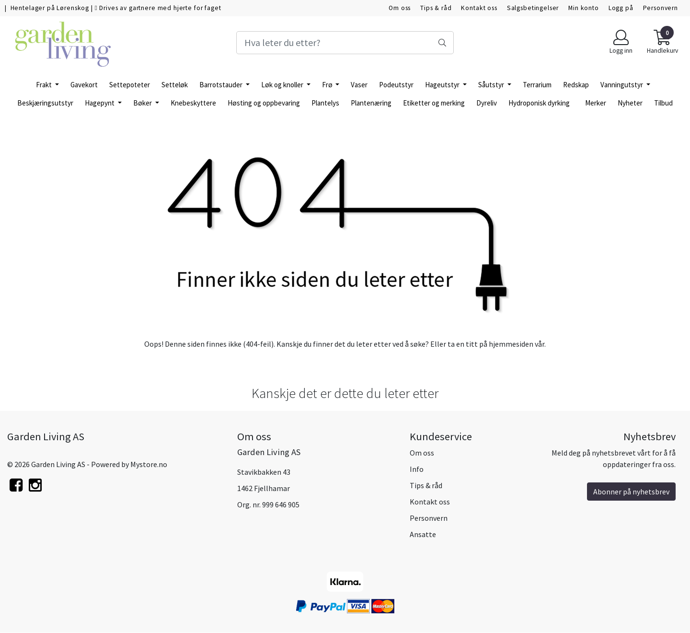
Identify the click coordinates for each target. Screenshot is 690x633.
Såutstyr (492, 84)
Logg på (621, 8)
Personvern (660, 8)
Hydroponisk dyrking (539, 102)
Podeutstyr (396, 84)
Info (417, 469)
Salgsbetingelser (533, 8)
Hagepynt (100, 102)
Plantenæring (371, 102)
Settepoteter (129, 84)
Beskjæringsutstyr (45, 102)
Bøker (143, 102)
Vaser (359, 84)
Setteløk (174, 84)
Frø (328, 84)
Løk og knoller (283, 84)
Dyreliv (486, 102)
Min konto (583, 8)
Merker (595, 102)
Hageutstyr (443, 84)
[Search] (344, 42)
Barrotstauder (221, 84)
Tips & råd (436, 8)
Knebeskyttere (193, 102)
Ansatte (423, 534)
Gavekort (84, 84)
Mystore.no (148, 464)
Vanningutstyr (622, 84)
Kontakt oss (479, 8)
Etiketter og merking (434, 102)
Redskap (576, 84)
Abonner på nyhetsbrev (631, 491)
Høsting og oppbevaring (264, 102)
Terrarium (537, 84)
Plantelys (325, 102)
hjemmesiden (511, 344)
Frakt (44, 84)
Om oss (400, 8)
